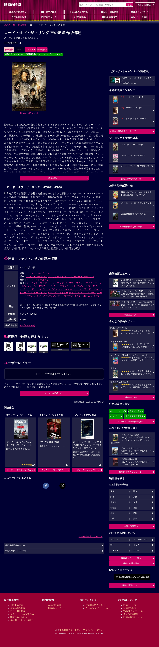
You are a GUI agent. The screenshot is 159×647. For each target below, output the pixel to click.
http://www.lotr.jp (28, 325)
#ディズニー (115, 416)
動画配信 (41, 49)
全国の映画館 (54, 605)
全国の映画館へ (131, 526)
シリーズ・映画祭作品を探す (131, 421)
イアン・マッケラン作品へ (87, 470)
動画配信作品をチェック (131, 226)
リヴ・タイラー (77, 283)
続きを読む (53, 178)
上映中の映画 (49, 12)
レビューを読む (139, 17)
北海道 (113, 502)
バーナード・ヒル (31, 289)
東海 (135, 497)
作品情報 (22, 25)
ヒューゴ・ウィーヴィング (33, 292)
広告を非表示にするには (90, 536)
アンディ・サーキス (63, 295)
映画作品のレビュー (19, 617)
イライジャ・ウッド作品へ (53, 470)
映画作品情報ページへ (15, 545)
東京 (112, 491)
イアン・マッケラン (58, 283)
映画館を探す (18, 17)
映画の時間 (9, 25)
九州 (112, 519)
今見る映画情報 (130, 614)
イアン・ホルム (82, 295)
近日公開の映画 (109, 12)
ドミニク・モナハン (68, 289)
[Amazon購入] (29, 113)
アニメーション (140, 540)
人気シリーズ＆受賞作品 (22, 614)
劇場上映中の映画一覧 (131, 179)
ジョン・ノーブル (43, 295)
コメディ (114, 550)
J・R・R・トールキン (37, 279)
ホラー (136, 550)
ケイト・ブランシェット (63, 286)
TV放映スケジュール (133, 611)
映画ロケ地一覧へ (131, 563)
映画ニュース (49, 17)
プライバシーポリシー (93, 630)
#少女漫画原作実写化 (133, 416)
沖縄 (135, 519)
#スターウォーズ (117, 411)
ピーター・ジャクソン (37, 273)
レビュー (29, 49)
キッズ (136, 545)
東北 (135, 502)
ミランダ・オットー (58, 292)
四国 (135, 513)
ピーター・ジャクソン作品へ (20, 470)
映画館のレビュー (56, 608)
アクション (115, 540)
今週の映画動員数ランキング (123, 131)
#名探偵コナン (134, 411)
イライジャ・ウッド (36, 283)
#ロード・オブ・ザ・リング (50, 54)
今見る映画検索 (144, 5)
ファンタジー (10, 43)
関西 (112, 497)
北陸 (135, 508)
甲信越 (113, 508)
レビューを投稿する (53, 393)
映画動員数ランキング (96, 605)
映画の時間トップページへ (17, 551)
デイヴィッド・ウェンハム (82, 292)
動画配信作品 (109, 17)
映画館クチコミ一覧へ (131, 558)
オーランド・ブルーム (90, 289)
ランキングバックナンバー (98, 608)
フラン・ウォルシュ (36, 276)
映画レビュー (131, 397)
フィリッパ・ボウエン (59, 276)
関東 (135, 491)
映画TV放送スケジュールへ (131, 472)
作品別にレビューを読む (22, 620)
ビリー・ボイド (49, 289)
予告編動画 (79, 17)
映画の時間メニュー (18, 12)
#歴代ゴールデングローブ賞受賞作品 (20, 54)
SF (111, 545)
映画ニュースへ (131, 315)
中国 (112, 513)
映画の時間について (131, 585)
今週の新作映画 (79, 12)
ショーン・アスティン (38, 286)
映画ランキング (139, 12)
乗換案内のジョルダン (70, 630)
